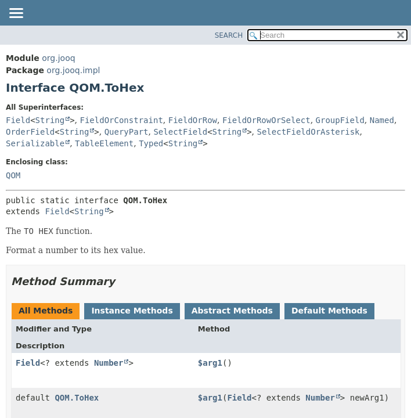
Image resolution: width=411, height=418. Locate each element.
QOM (13, 175)
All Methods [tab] (46, 310)
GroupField (340, 120)
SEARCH (229, 35)
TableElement (104, 143)
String (50, 120)
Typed (151, 143)
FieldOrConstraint (121, 120)
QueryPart (126, 131)
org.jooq (58, 58)
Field (18, 120)
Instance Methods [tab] (131, 310)
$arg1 (210, 362)
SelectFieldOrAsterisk (308, 131)
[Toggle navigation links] (16, 14)
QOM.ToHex (77, 397)
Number (109, 362)
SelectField (180, 131)
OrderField (30, 131)
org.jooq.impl (73, 70)
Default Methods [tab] (329, 310)
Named (382, 120)
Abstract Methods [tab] (232, 310)
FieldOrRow (192, 120)
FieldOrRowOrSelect (266, 120)
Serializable (35, 143)
